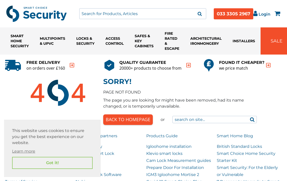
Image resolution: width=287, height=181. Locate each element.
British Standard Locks (239, 146)
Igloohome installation (169, 146)
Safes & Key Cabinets (144, 41)
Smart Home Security (20, 41)
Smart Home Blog (235, 135)
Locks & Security (85, 41)
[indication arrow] (72, 65)
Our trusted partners (96, 135)
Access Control (114, 41)
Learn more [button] (23, 151)
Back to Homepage (128, 119)
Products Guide (162, 135)
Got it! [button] (52, 162)
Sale (276, 41)
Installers (244, 41)
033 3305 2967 (233, 14)
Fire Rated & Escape (172, 41)
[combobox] (142, 13)
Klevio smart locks (164, 153)
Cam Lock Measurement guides (178, 160)
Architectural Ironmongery (206, 41)
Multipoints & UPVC (52, 41)
